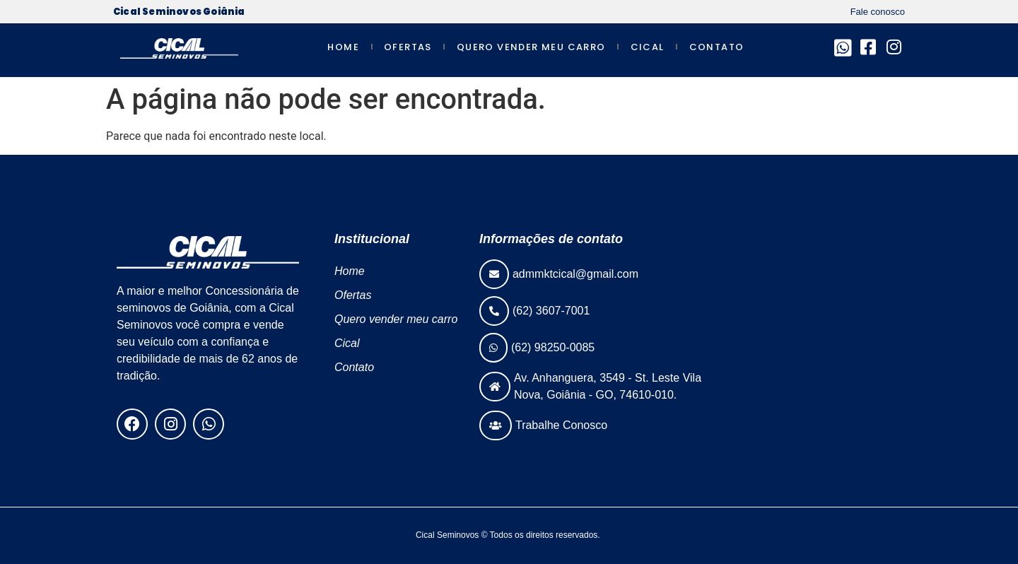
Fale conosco (877, 11)
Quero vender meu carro (531, 47)
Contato (716, 47)
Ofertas (408, 47)
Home (343, 47)
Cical (648, 47)
